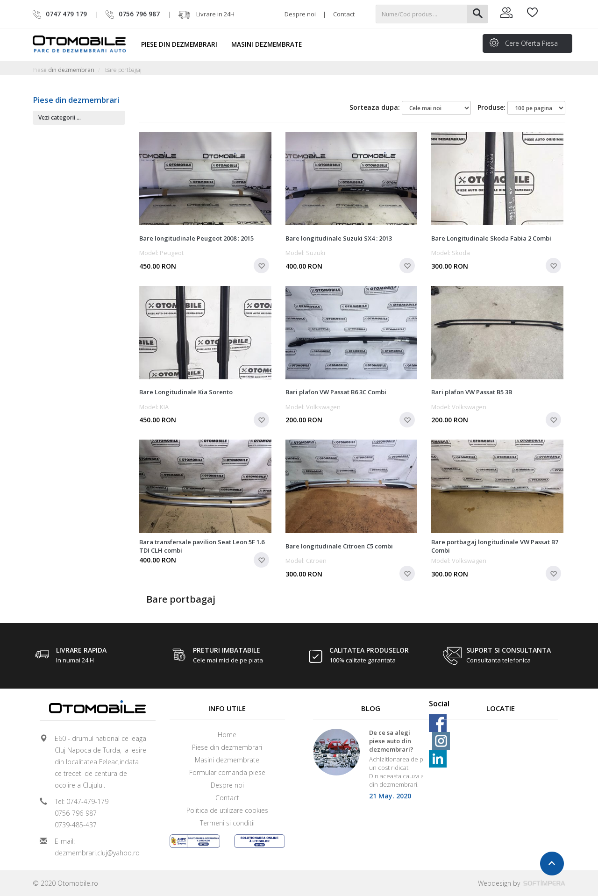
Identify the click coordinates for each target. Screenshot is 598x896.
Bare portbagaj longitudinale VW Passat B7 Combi (494, 546)
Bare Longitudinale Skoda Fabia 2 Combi (491, 238)
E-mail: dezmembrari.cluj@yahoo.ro (97, 847)
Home (227, 734)
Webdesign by (521, 883)
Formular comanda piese (227, 772)
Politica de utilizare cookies (227, 810)
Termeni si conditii (227, 822)
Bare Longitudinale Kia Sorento (186, 392)
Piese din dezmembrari (183, 44)
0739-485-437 (76, 824)
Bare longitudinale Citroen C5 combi (339, 546)
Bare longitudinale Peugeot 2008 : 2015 (196, 238)
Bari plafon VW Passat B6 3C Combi (335, 392)
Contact (344, 14)
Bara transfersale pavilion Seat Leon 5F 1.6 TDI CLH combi (201, 546)
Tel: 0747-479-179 (81, 801)
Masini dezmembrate (270, 44)
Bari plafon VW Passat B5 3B (471, 392)
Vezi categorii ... (59, 117)
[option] (371, 767)
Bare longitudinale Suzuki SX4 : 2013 (338, 238)
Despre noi (300, 14)
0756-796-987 (76, 813)
